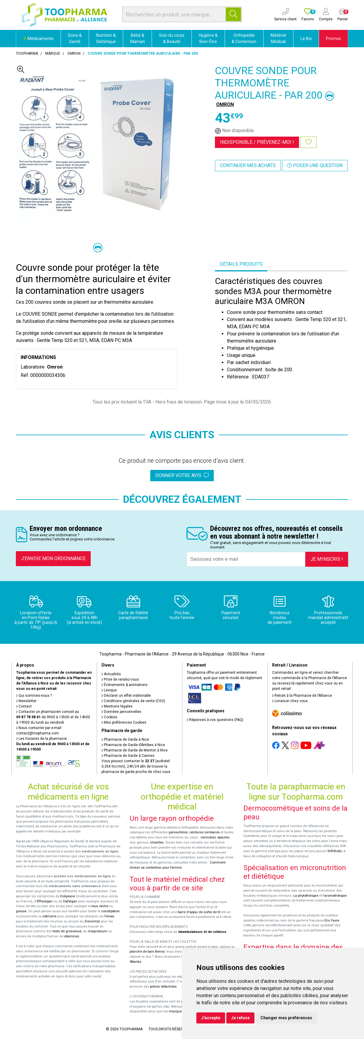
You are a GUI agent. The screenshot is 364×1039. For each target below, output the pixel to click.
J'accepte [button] (210, 1017)
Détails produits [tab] (241, 264)
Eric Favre (331, 920)
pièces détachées (163, 986)
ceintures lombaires (204, 832)
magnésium (97, 931)
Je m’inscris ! (326, 559)
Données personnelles (121, 712)
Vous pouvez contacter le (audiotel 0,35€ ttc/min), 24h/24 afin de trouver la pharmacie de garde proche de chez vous (135, 766)
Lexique (109, 690)
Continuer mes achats (248, 165)
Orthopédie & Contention (244, 38)
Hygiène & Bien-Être (208, 38)
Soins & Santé (75, 38)
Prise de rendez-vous (120, 679)
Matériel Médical (278, 38)
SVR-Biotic (334, 851)
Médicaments (38, 38)
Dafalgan (70, 901)
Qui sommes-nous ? (34, 695)
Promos (333, 38)
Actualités (111, 674)
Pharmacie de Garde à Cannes (127, 756)
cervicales (208, 837)
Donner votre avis (182, 475)
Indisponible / (257, 142)
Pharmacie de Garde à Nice (125, 739)
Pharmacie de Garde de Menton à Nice (134, 750)
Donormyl (92, 921)
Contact (24, 706)
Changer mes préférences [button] (286, 1017)
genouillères (178, 832)
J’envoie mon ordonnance (53, 558)
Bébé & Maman (137, 38)
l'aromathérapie (335, 896)
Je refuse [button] (240, 1017)
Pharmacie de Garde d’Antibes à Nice (133, 745)
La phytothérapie (305, 896)
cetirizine (49, 916)
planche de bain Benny (147, 952)
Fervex (109, 916)
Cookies (109, 717)
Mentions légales (117, 706)
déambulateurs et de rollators (202, 932)
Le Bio (306, 38)
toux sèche (100, 906)
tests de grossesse (67, 931)
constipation (110, 911)
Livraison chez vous (290, 701)
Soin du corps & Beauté (171, 38)
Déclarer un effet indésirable (126, 695)
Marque (52, 53)
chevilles (156, 842)
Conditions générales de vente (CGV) (133, 701)
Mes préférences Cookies (123, 722)
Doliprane (67, 896)
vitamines (71, 936)
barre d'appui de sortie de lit (199, 912)
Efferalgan (45, 901)
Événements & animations (124, 685)
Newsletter (26, 701)
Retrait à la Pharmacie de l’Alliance (302, 695)
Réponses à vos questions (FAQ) (215, 720)
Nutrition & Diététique (106, 38)
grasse (21, 911)
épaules (223, 837)
